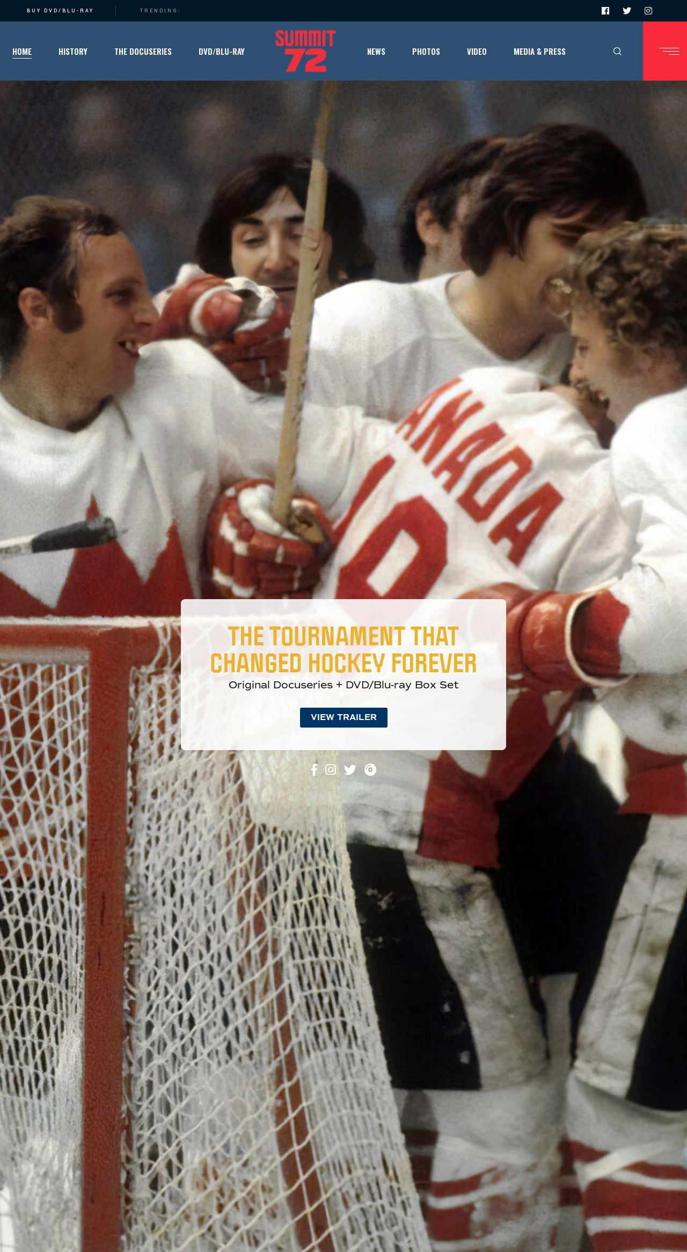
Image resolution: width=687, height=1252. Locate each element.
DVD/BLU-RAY (69, 11)
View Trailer (344, 717)
